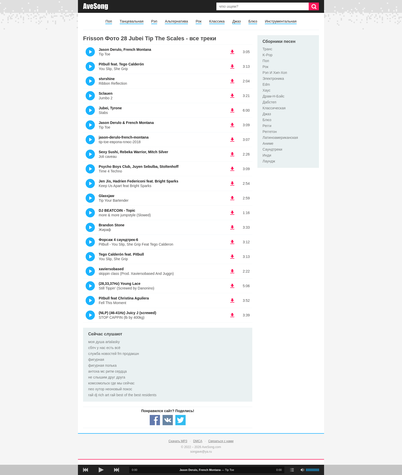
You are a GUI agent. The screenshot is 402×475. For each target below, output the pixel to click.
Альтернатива (176, 21)
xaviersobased (111, 269)
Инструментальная (280, 21)
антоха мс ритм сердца (107, 371)
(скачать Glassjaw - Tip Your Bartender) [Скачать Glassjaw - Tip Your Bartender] (232, 198)
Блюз (252, 21)
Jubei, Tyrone (110, 108)
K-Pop (268, 55)
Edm (266, 84)
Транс (267, 49)
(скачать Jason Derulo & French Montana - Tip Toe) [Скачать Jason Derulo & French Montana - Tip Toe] (232, 125)
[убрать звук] (302, 469)
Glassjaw (106, 196)
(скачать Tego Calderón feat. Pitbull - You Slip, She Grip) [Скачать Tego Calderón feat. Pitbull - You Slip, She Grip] (232, 256)
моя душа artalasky (104, 342)
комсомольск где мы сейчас (111, 383)
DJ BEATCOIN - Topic (117, 210)
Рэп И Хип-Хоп (275, 73)
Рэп (154, 21)
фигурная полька (102, 365)
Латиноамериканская (280, 137)
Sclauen (106, 93)
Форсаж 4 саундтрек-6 (118, 240)
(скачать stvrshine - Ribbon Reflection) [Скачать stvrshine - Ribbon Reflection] (232, 81)
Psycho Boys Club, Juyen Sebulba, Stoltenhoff (138, 166)
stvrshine (107, 79)
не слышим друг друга (106, 377)
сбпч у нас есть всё (104, 348)
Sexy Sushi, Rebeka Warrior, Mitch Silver (133, 152)
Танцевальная (132, 21)
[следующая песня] (116, 470)
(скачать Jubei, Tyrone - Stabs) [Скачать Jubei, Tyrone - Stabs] (232, 110)
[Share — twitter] (180, 420)
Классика (217, 21)
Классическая (274, 108)
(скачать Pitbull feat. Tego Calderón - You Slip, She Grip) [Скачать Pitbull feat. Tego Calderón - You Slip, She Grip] (232, 66)
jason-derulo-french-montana (123, 137)
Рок (199, 21)
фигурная (96, 359)
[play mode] (292, 469)
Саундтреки (272, 149)
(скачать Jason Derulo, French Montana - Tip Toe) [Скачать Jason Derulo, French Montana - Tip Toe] (232, 51)
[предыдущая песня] (85, 470)
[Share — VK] (168, 420)
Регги (267, 126)
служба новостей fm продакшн (113, 354)
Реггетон (270, 132)
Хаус (266, 90)
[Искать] (314, 6)
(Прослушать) (90, 51)
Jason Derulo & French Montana (126, 123)
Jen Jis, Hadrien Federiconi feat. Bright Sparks (138, 181)
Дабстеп (269, 102)
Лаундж (269, 161)
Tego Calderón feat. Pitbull (121, 254)
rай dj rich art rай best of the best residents (122, 395)
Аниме (268, 143)
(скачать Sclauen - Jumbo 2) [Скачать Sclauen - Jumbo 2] (232, 95)
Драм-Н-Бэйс (273, 96)
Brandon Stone (111, 225)
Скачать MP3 (177, 441)
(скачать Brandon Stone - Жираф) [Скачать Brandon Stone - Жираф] (232, 227)
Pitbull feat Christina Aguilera (124, 298)
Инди (267, 155)
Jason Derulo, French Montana (125, 49)
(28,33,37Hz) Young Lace (119, 284)
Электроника (273, 78)
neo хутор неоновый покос (110, 389)
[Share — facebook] (155, 420)
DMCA (197, 441)
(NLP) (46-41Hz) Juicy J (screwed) (127, 313)
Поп (108, 21)
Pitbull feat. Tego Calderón (121, 64)
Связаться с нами (220, 441)
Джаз (236, 21)
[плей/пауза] (101, 470)
